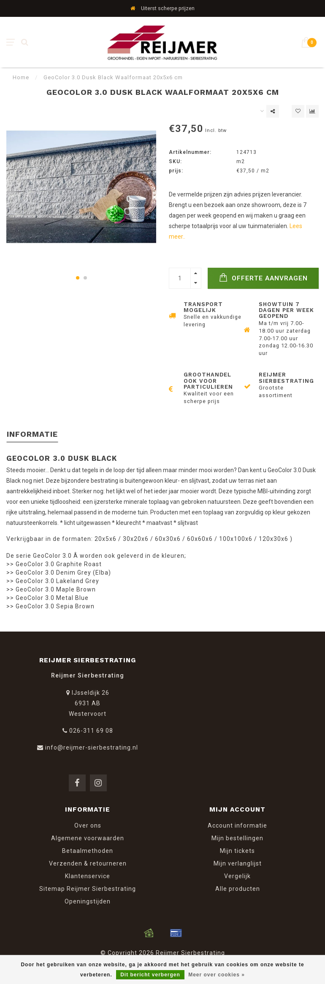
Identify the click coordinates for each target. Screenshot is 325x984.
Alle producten (237, 888)
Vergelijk (237, 876)
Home (21, 77)
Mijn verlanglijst (238, 863)
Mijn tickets (237, 850)
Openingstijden (88, 901)
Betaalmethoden (87, 850)
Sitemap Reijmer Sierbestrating (87, 888)
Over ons (87, 825)
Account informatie (237, 825)
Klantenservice (87, 876)
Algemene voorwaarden (87, 838)
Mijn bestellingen (237, 838)
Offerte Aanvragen (263, 277)
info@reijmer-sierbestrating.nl (91, 747)
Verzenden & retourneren (88, 863)
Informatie (32, 434)
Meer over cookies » (216, 975)
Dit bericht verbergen (150, 975)
